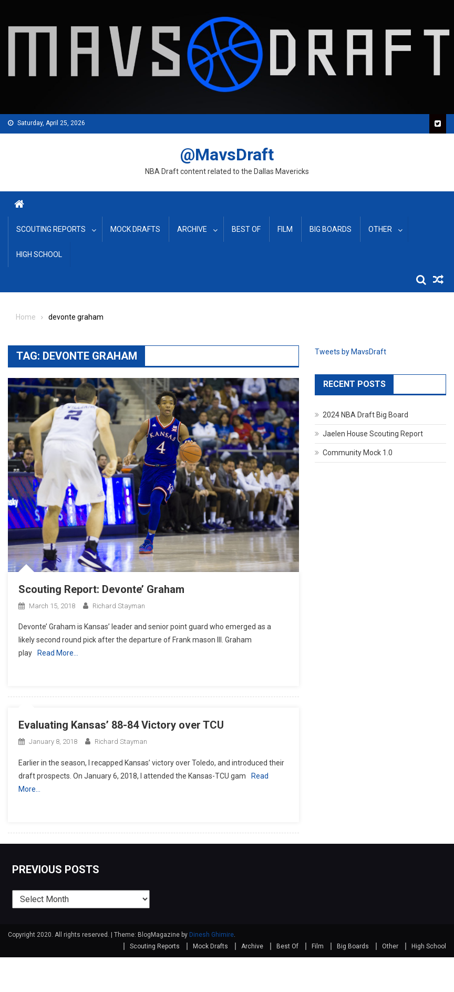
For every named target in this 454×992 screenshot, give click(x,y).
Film (285, 229)
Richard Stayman (118, 606)
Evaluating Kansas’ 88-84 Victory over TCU (121, 725)
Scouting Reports (51, 229)
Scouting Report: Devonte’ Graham (101, 589)
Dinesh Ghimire (211, 934)
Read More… (57, 653)
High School (39, 254)
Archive (192, 229)
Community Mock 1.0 (358, 452)
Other (380, 229)
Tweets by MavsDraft (350, 351)
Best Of (246, 229)
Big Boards (330, 229)
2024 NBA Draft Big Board (365, 415)
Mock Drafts (135, 229)
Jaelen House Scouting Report (373, 433)
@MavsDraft (227, 155)
